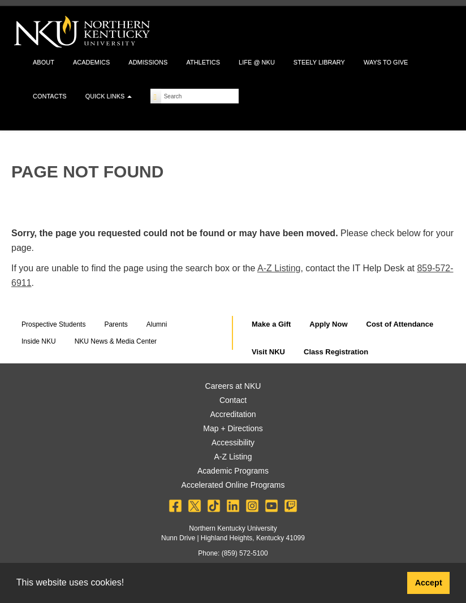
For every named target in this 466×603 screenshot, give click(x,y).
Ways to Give (386, 62)
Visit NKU (268, 352)
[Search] (155, 96)
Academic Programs (233, 470)
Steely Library (319, 62)
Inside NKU (38, 341)
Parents (115, 324)
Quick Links (108, 96)
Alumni (156, 324)
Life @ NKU (257, 62)
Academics (91, 62)
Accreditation (233, 414)
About (43, 62)
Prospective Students (53, 324)
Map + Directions (232, 428)
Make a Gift (271, 324)
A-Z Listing (278, 268)
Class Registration (336, 352)
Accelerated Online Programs (233, 484)
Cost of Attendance (400, 324)
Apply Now (328, 324)
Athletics (203, 62)
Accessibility (233, 442)
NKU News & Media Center (116, 341)
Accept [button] (428, 582)
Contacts (50, 96)
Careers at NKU (233, 386)
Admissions (147, 62)
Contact (233, 400)
